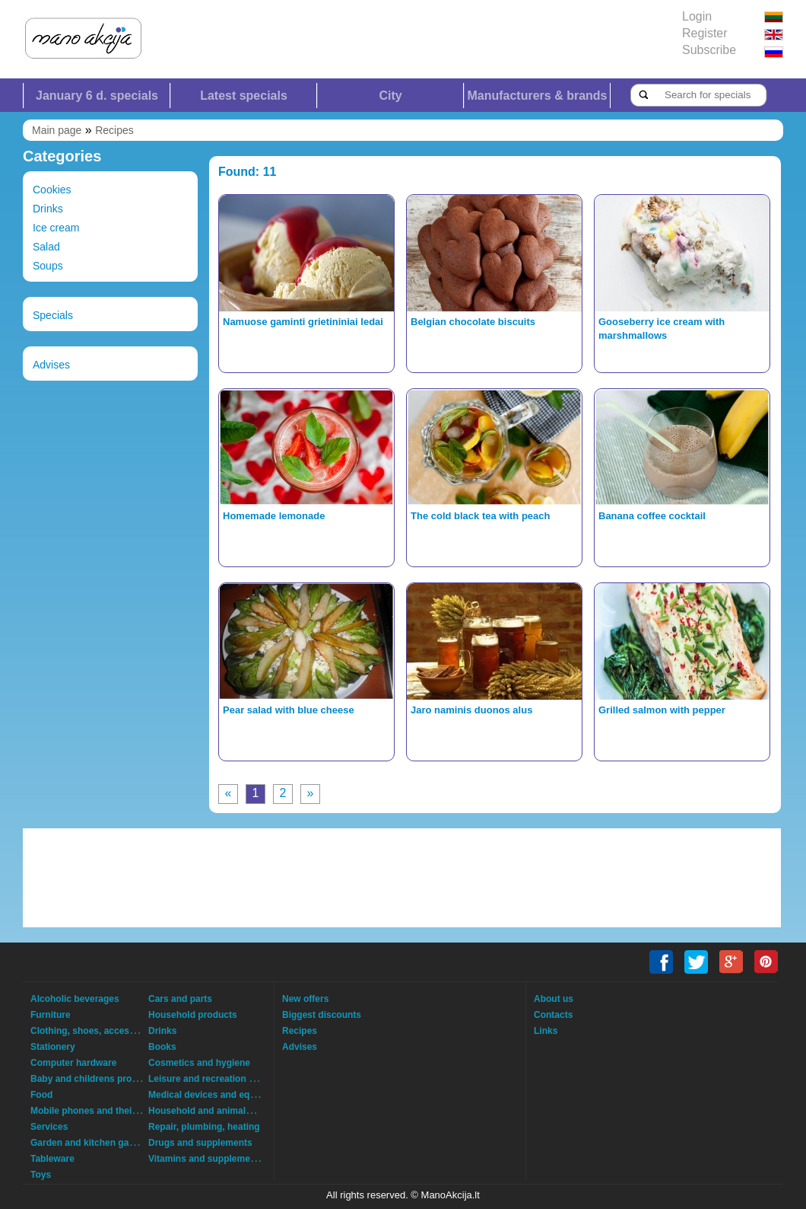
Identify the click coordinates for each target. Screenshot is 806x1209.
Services (49, 1126)
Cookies (52, 189)
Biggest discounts (321, 1015)
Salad (46, 247)
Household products (192, 1015)
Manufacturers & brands (537, 95)
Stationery (52, 1047)
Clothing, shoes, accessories (93, 1031)
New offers (305, 999)
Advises (51, 365)
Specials (53, 315)
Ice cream (56, 228)
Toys (40, 1174)
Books (162, 1047)
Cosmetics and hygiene (199, 1062)
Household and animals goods (214, 1110)
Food (41, 1094)
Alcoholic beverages (74, 999)
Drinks (48, 209)
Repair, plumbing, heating (204, 1126)
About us (553, 999)
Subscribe (709, 49)
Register (705, 33)
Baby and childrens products (93, 1078)
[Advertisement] (402, 878)
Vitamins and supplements (206, 1158)
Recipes (114, 130)
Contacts (553, 1015)
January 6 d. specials (97, 95)
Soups (48, 266)
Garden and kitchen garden (89, 1142)
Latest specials (243, 95)
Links (545, 1031)
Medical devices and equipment (216, 1094)
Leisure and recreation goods (212, 1078)
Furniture (50, 1015)
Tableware (52, 1158)
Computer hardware (73, 1062)
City (390, 95)
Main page (56, 130)
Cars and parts (180, 999)
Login (697, 16)
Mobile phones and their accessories (110, 1110)
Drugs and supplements (200, 1142)
